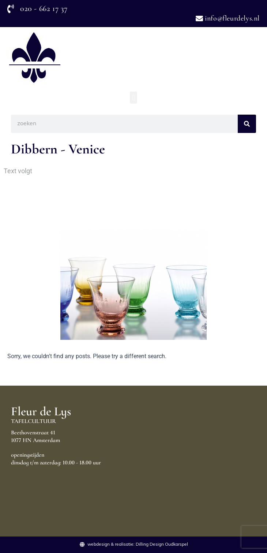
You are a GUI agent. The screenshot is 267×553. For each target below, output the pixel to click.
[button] (133, 98)
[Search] (247, 124)
